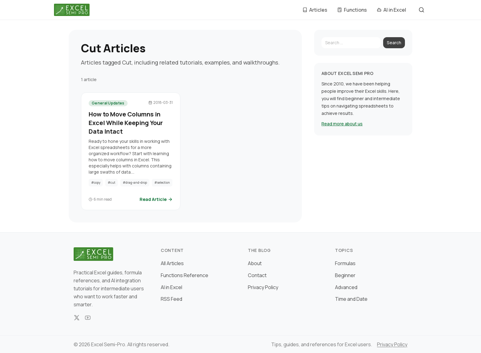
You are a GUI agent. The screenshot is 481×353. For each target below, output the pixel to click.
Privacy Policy (263, 287)
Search (394, 42)
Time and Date (351, 299)
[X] (77, 318)
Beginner (345, 275)
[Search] (351, 42)
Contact (257, 275)
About (255, 263)
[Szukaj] (421, 9)
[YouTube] (88, 318)
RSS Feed (171, 299)
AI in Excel (171, 287)
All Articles (172, 263)
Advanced (346, 287)
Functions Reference (184, 275)
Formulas (345, 263)
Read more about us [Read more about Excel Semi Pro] (342, 124)
